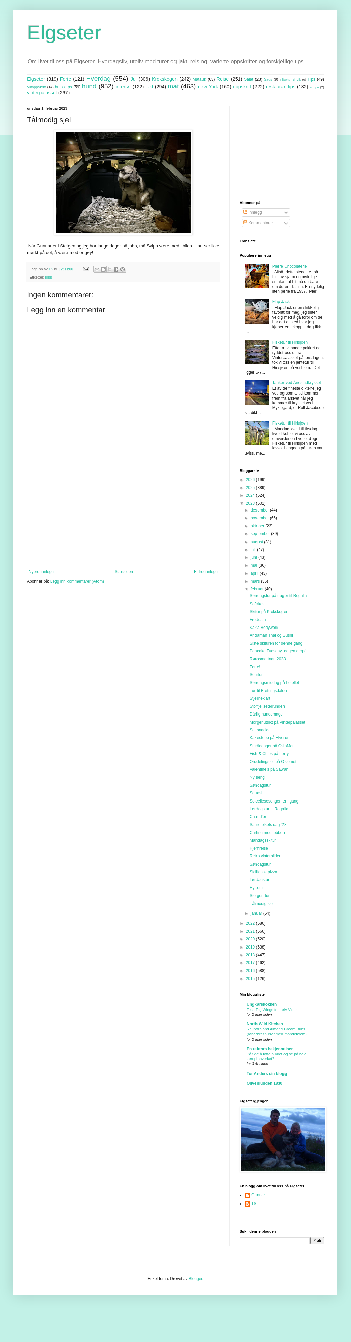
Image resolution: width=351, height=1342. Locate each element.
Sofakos (257, 604)
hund (89, 86)
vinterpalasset (42, 92)
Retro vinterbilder (265, 856)
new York (208, 86)
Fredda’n (258, 619)
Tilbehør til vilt (290, 79)
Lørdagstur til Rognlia (269, 809)
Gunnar (258, 1195)
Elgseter (64, 32)
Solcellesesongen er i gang (274, 801)
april (255, 573)
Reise (223, 79)
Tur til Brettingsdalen (268, 690)
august (257, 541)
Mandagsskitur (263, 840)
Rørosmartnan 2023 (268, 659)
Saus (268, 79)
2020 (251, 939)
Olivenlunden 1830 (264, 1083)
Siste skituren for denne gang (276, 643)
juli (254, 549)
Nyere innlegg (41, 571)
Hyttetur (257, 887)
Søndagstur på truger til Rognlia (278, 595)
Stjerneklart (260, 698)
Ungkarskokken (262, 1004)
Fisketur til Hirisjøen (290, 342)
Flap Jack (281, 301)
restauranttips (280, 86)
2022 (251, 923)
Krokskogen (165, 79)
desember (260, 510)
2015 (251, 978)
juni (254, 557)
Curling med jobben (267, 832)
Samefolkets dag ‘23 (268, 824)
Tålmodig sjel (262, 903)
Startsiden (124, 571)
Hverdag (98, 78)
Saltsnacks (259, 730)
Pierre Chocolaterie (289, 266)
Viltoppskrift (36, 87)
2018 (251, 955)
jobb (48, 277)
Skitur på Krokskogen (269, 611)
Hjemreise (259, 848)
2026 (251, 479)
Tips (311, 79)
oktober (258, 526)
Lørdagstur (259, 879)
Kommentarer (258, 223)
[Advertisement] (123, 513)
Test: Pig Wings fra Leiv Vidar (272, 1010)
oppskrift (242, 86)
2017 (251, 962)
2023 (251, 503)
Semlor (256, 674)
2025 (251, 487)
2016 (251, 970)
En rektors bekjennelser (270, 1049)
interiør (123, 86)
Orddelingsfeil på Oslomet (273, 761)
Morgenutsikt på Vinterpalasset (277, 722)
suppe (314, 87)
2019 (251, 947)
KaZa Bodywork (264, 627)
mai (255, 565)
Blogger (195, 1278)
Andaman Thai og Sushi (271, 635)
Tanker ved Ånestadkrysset (296, 382)
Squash (257, 793)
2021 (251, 931)
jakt (149, 86)
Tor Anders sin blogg (267, 1073)
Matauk (199, 79)
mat (173, 86)
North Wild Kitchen (265, 1024)
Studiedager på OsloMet (271, 745)
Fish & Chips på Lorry (269, 753)
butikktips (63, 87)
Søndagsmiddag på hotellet (274, 682)
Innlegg (252, 212)
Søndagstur (260, 785)
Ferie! (255, 667)
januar (257, 913)
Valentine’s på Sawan (269, 769)
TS (253, 1203)
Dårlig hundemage (266, 714)
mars (256, 581)
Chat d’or (258, 816)
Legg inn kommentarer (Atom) (77, 581)
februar (258, 589)
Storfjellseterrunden (267, 706)
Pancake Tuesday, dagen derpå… (280, 651)
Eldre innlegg (206, 571)
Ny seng (257, 777)
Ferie (65, 79)
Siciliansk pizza (263, 872)
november (260, 518)
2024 (251, 495)
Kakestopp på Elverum (270, 737)
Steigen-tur (260, 895)
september (261, 533)
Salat (248, 79)
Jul (134, 79)
